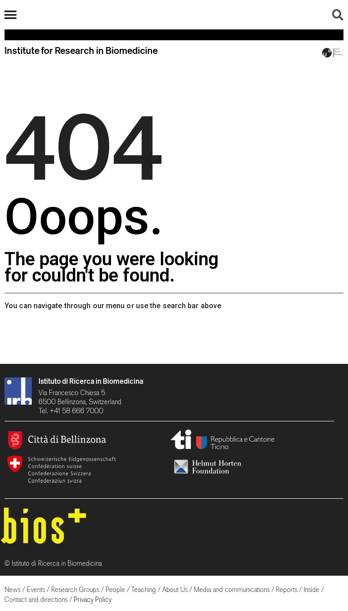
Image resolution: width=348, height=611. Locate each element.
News (12, 589)
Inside (311, 589)
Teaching (143, 589)
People (115, 589)
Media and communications (232, 589)
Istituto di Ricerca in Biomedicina (91, 381)
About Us (175, 589)
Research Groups (75, 589)
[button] (10, 15)
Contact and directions (36, 599)
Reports (286, 589)
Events (36, 589)
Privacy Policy (92, 599)
